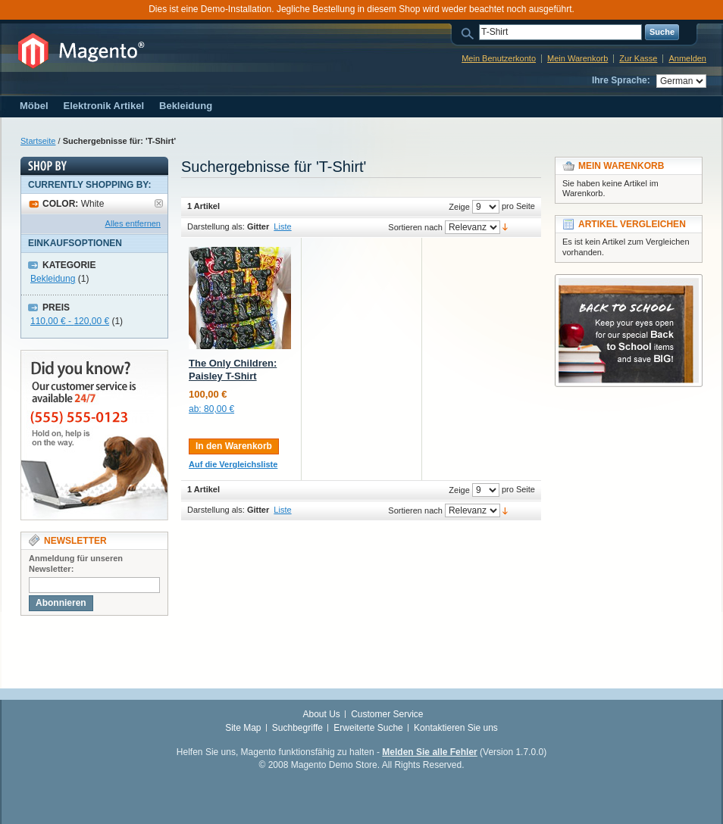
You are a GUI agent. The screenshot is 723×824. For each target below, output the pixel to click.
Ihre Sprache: (621, 80)
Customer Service (387, 714)
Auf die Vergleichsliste (233, 464)
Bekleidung (52, 278)
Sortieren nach (415, 227)
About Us (321, 714)
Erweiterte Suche (367, 728)
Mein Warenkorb (577, 58)
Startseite (37, 140)
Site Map (243, 728)
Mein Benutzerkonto (499, 58)
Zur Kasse (638, 58)
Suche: (470, 32)
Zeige (459, 206)
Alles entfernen (133, 223)
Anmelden (687, 58)
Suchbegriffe (297, 728)
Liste (282, 226)
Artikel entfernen (159, 203)
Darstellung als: (216, 226)
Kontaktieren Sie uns (456, 728)
